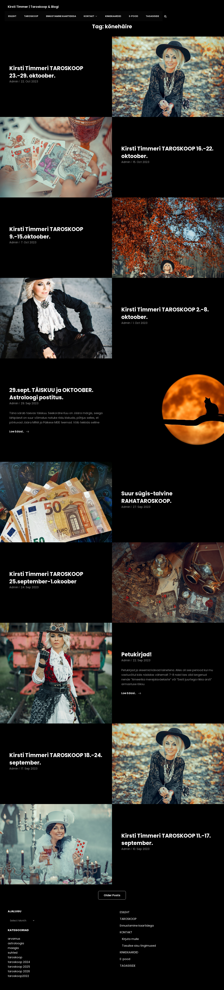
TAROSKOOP (87, 6)
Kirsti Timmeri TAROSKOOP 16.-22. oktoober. (161, 142)
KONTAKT (145, 6)
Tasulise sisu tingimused (139, 936)
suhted (12, 943)
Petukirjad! (137, 644)
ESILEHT (69, 6)
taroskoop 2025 (19, 957)
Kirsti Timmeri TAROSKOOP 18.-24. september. (49, 749)
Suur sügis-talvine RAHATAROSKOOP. (149, 487)
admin (13, 71)
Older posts (112, 885)
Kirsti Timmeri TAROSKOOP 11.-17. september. (161, 829)
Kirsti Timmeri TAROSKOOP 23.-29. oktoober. (49, 62)
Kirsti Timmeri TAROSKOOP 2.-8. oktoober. (161, 303)
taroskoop (15, 947)
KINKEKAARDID (166, 6)
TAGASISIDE (204, 6)
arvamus (14, 929)
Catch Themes (155, 981)
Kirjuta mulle (130, 929)
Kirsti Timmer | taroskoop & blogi (34, 7)
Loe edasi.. (19, 421)
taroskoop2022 (18, 966)
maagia (13, 938)
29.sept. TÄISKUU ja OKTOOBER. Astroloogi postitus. (54, 383)
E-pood (185, 6)
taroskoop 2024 (19, 952)
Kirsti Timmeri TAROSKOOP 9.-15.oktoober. (49, 222)
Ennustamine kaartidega (116, 6)
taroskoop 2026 (19, 961)
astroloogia (16, 933)
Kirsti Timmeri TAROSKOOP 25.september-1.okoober (49, 567)
